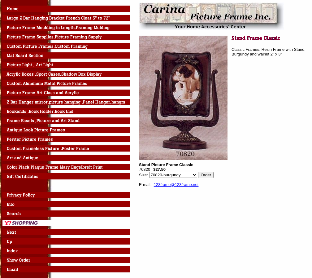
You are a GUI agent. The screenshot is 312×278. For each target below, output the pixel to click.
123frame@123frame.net (176, 184)
